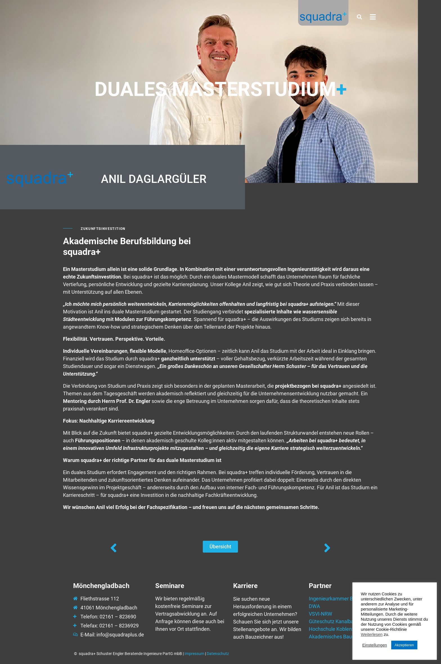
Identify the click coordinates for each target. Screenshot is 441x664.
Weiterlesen (371, 634)
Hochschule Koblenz (331, 629)
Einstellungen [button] (374, 645)
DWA (314, 606)
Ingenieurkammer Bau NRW (340, 599)
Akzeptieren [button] (404, 645)
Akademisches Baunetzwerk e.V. (345, 637)
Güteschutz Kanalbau (333, 621)
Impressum (194, 653)
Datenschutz (218, 653)
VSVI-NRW (320, 614)
